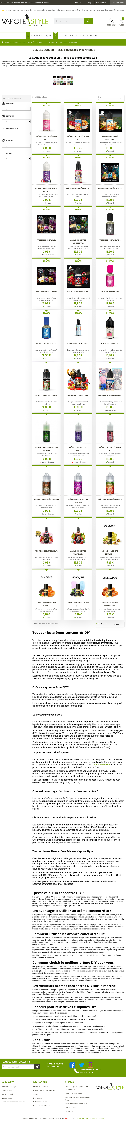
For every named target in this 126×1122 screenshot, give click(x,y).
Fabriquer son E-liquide (41, 1105)
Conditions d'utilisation (73, 1093)
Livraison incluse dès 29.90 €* (44, 1090)
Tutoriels (77, 2)
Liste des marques (40, 1102)
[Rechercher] (73, 21)
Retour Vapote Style (9, 1086)
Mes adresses (7, 1098)
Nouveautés (37, 1098)
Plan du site (69, 1111)
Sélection (36, 1094)
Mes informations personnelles (13, 1102)
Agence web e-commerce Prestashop (90, 1118)
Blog (89, 2)
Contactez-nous (118, 2)
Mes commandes (8, 1094)
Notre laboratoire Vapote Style (76, 1104)
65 (107, 624)
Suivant (118, 624)
